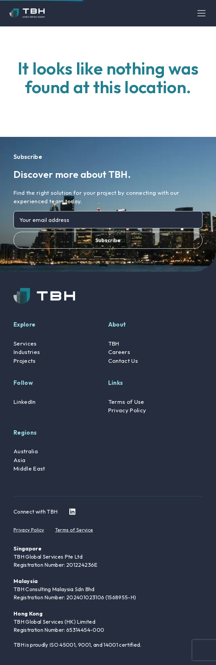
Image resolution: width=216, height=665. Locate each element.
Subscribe (108, 240)
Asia (19, 459)
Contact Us (123, 360)
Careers (119, 351)
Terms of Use (126, 401)
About (117, 324)
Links (115, 382)
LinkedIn (25, 401)
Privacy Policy (127, 410)
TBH (113, 343)
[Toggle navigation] (201, 13)
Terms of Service (74, 530)
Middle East (29, 468)
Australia (26, 451)
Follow (23, 382)
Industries (27, 351)
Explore (24, 324)
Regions (25, 432)
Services (25, 343)
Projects (25, 360)
